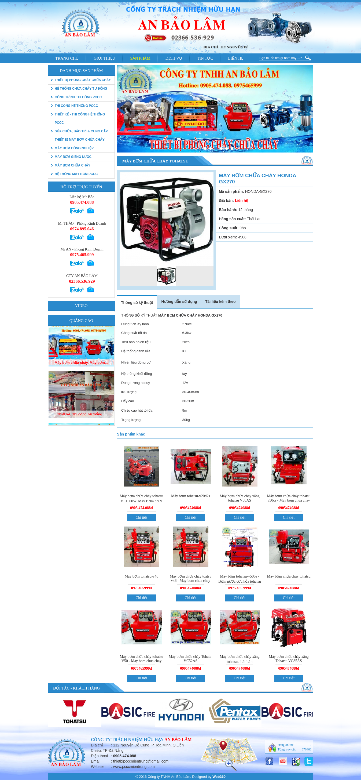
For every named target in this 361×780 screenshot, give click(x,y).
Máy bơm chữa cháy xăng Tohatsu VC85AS (289, 659)
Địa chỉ (97, 745)
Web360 (219, 777)
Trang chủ (67, 58)
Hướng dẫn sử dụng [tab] (179, 301)
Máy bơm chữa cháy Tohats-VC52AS (190, 659)
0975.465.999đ (239, 588)
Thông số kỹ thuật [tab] (137, 302)
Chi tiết (141, 518)
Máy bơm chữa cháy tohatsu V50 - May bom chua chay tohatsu (141, 661)
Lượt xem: (228, 237)
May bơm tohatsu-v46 (142, 576)
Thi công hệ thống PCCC (76, 106)
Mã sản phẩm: (231, 191)
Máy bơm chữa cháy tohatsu (289, 576)
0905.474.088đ (141, 508)
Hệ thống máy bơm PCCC (76, 174)
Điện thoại (99, 756)
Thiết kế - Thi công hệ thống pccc (80, 119)
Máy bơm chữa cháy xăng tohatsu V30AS (240, 498)
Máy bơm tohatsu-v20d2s (190, 496)
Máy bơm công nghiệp (74, 148)
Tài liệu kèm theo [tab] (220, 301)
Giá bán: (226, 200)
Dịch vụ (173, 58)
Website (97, 766)
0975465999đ (141, 588)
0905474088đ (190, 508)
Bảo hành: (228, 210)
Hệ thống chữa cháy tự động (81, 88)
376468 (306, 749)
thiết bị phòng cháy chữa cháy (83, 80)
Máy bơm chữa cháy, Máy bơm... (81, 369)
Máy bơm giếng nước (73, 157)
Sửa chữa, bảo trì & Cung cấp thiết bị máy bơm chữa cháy (81, 135)
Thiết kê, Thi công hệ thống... (81, 421)
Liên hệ (235, 58)
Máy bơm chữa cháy (72, 165)
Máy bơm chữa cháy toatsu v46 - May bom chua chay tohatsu (190, 580)
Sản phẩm (140, 58)
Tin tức (205, 58)
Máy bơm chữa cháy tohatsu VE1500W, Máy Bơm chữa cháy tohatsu (141, 500)
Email (95, 761)
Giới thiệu (104, 58)
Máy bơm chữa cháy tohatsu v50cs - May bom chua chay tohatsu (289, 500)
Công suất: (228, 228)
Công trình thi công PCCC (78, 97)
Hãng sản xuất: (232, 219)
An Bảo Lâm (178, 739)
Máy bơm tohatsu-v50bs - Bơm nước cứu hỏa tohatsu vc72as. (239, 581)
